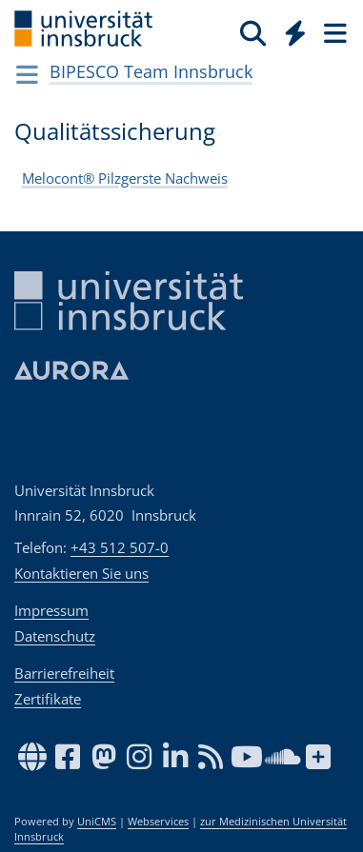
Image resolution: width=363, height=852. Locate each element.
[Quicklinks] (295, 32)
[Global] (290, 29)
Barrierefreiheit (64, 673)
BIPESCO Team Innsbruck (151, 71)
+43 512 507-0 (120, 547)
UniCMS (96, 821)
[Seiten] (333, 32)
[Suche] (253, 32)
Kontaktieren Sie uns (81, 573)
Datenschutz (54, 635)
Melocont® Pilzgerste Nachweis (125, 178)
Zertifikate (47, 698)
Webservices (158, 821)
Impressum (51, 610)
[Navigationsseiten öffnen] (27, 74)
